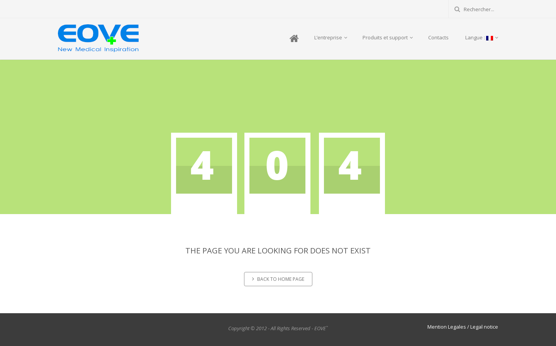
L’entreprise (330, 37)
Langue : (481, 37)
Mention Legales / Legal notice (462, 326)
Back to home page (278, 279)
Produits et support (388, 37)
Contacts (438, 37)
